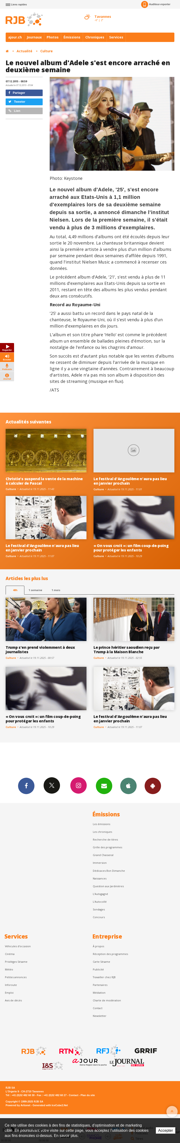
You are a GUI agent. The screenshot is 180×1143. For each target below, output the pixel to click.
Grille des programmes (107, 847)
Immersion (100, 862)
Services (116, 37)
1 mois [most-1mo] (56, 590)
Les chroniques (102, 831)
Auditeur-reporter (155, 4)
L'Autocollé (100, 901)
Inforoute (11, 984)
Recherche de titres (105, 839)
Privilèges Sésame (16, 961)
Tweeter (16, 101)
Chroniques (94, 37)
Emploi (9, 992)
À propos (98, 946)
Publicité (98, 969)
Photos (53, 37)
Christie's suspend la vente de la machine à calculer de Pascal (44, 481)
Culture (46, 51)
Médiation (99, 992)
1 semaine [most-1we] (35, 590)
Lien (14, 111)
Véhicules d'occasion (18, 946)
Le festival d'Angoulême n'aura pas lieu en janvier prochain (130, 481)
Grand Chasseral (103, 854)
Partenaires (100, 984)
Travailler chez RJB (104, 977)
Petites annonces (15, 977)
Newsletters (104, 786)
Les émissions (101, 824)
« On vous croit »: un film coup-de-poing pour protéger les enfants (131, 548)
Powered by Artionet (18, 1105)
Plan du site (88, 1095)
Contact (97, 1008)
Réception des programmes (110, 953)
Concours (99, 917)
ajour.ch (15, 37)
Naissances (99, 878)
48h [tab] (15, 590)
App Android (153, 786)
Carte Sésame (101, 961)
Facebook (26, 786)
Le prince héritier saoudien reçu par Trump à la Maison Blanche (127, 649)
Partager (16, 92)
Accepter (165, 1130)
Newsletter (99, 1015)
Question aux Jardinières (108, 886)
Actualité (24, 51)
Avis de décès (13, 1000)
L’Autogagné (100, 893)
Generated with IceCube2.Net (50, 1105)
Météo (9, 969)
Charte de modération (107, 1000)
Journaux (34, 37)
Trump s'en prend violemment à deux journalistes (40, 649)
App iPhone (128, 786)
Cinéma (10, 953)
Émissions (72, 37)
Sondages (99, 909)
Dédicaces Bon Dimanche (109, 870)
